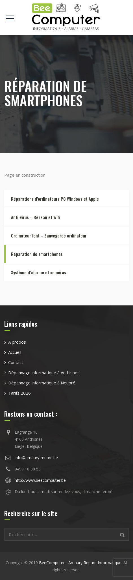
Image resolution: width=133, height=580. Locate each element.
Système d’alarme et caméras (38, 272)
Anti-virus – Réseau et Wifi (35, 217)
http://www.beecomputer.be (40, 480)
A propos (17, 342)
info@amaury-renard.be (36, 457)
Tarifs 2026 (19, 393)
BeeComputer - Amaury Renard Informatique (80, 562)
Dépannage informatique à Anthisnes (44, 372)
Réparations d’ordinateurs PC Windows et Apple (55, 199)
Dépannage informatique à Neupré (41, 383)
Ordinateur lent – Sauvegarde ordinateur (49, 235)
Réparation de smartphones (37, 254)
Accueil (14, 352)
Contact (15, 362)
